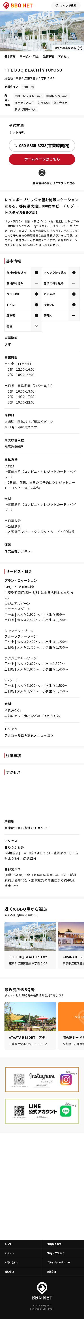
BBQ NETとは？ (56, 1253)
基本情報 (9, 56)
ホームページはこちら (42, 159)
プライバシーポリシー (58, 1262)
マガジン (9, 1253)
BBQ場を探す (54, 1244)
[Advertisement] (42, 1186)
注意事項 (48, 56)
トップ (8, 1244)
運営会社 (51, 1271)
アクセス (63, 56)
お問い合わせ (11, 1262)
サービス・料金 (29, 56)
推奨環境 (9, 1271)
